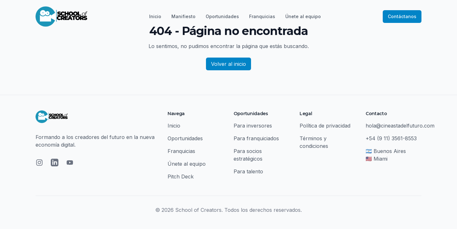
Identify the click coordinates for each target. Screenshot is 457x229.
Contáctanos (402, 16)
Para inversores (253, 125)
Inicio (155, 16)
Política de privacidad (325, 125)
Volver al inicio (228, 64)
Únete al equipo (303, 16)
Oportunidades (222, 16)
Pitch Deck (181, 176)
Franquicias (262, 16)
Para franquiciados (256, 138)
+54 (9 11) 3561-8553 (391, 138)
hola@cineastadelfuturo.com (400, 125)
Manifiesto (183, 16)
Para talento (248, 171)
